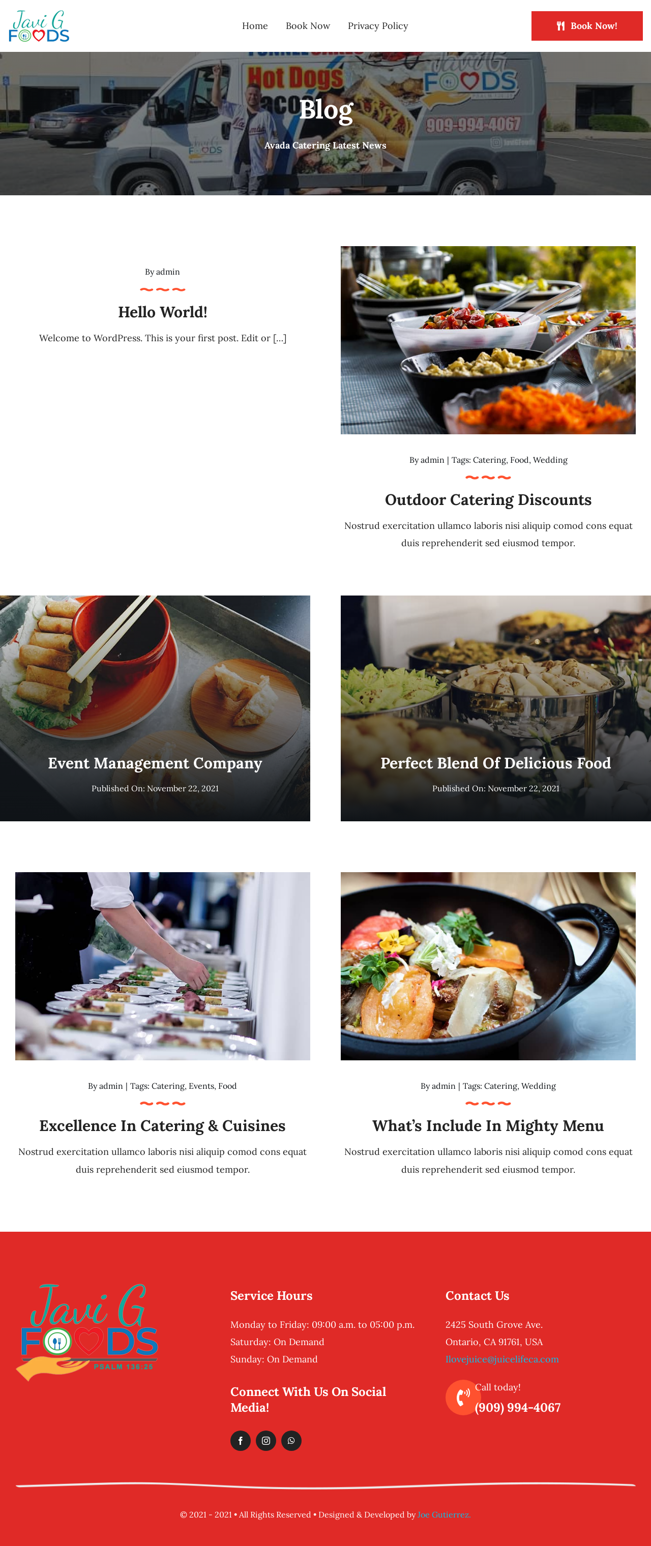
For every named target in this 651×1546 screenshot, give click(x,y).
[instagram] (266, 1441)
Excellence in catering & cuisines (162, 1125)
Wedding (550, 460)
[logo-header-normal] (39, 14)
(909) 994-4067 (517, 1407)
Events (201, 1086)
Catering (489, 460)
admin (168, 271)
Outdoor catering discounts (488, 499)
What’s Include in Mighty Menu (488, 1125)
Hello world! (163, 311)
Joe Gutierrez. (444, 1514)
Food (519, 460)
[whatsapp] (291, 1441)
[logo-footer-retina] (87, 1287)
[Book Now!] (587, 26)
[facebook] (240, 1441)
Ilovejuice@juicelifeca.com (502, 1359)
